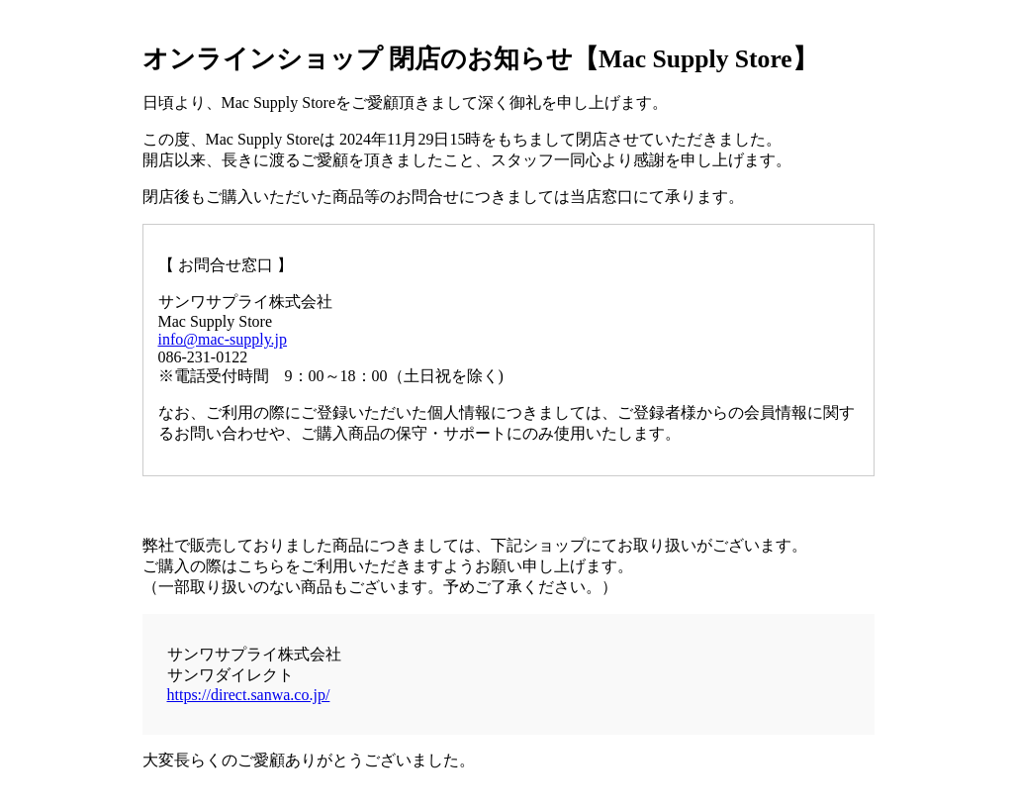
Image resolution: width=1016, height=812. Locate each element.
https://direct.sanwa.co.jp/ (248, 694)
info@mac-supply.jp (223, 339)
